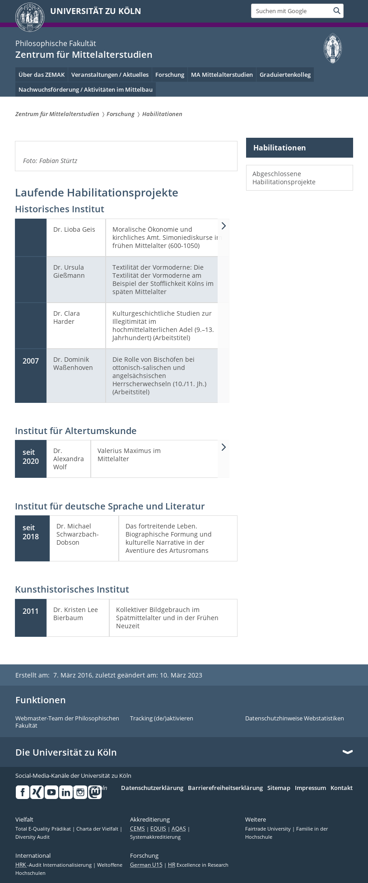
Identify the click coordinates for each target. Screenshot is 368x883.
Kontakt (342, 788)
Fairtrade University (268, 829)
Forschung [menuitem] (169, 74)
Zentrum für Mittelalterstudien (84, 54)
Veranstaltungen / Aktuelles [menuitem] (110, 74)
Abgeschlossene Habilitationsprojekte (284, 177)
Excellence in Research (198, 865)
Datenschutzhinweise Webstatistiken (294, 718)
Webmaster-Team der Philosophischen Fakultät (67, 722)
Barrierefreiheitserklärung (225, 788)
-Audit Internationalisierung (54, 865)
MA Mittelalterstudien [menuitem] (222, 74)
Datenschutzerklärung (152, 788)
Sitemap (278, 788)
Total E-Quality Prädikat (43, 829)
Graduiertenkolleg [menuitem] (285, 74)
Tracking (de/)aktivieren (161, 718)
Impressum (310, 788)
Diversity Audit (32, 837)
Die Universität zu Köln (66, 752)
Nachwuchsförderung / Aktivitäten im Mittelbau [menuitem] (86, 89)
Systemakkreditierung (155, 837)
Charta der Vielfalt (98, 829)
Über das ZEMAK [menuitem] (42, 74)
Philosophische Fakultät (55, 43)
